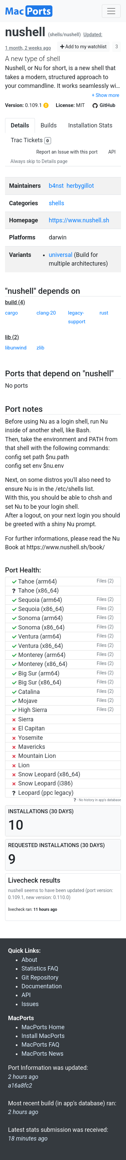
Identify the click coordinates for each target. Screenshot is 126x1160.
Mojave (24, 701)
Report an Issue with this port (66, 152)
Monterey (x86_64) (40, 664)
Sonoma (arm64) (37, 618)
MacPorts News (43, 1053)
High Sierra (29, 710)
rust (103, 313)
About (29, 959)
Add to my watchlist (83, 46)
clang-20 (46, 313)
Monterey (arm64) (39, 655)
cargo (11, 313)
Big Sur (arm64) (35, 673)
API (112, 152)
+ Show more (105, 95)
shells (56, 203)
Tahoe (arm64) (34, 581)
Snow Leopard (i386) (42, 783)
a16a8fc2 (20, 1085)
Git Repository (40, 977)
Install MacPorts (43, 1036)
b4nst (56, 185)
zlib (40, 348)
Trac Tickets (31, 141)
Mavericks (28, 746)
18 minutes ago (28, 1138)
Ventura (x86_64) (37, 646)
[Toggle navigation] (111, 11)
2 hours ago (23, 1112)
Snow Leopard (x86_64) (46, 774)
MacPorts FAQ (40, 1044)
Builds (49, 125)
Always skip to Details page (39, 161)
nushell (25, 32)
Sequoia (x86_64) (38, 609)
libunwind (16, 348)
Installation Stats (90, 125)
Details (20, 125)
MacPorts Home (43, 1027)
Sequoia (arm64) (37, 600)
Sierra (23, 719)
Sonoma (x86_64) (38, 627)
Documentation (42, 986)
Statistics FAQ (40, 968)
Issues (30, 1004)
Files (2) (105, 581)
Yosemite (27, 737)
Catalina (26, 691)
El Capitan (28, 728)
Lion (21, 765)
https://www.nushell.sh (79, 220)
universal (60, 255)
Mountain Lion (34, 756)
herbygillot (80, 185)
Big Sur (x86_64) (36, 682)
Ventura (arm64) (36, 636)
